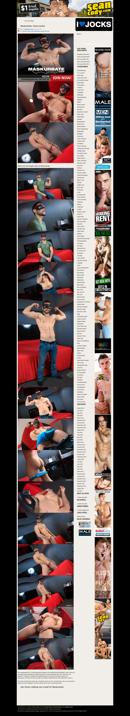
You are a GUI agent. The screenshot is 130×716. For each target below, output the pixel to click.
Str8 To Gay (80, 363)
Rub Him (79, 333)
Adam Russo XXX (82, 78)
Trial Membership (82, 382)
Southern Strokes (82, 345)
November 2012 (81, 452)
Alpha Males (80, 82)
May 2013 (80, 437)
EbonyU (79, 182)
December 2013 (81, 425)
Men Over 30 (80, 292)
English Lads (80, 185)
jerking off (24, 31)
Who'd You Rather (82, 394)
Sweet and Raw (81, 370)
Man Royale (80, 272)
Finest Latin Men (81, 199)
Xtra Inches (80, 399)
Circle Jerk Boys (81, 138)
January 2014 (81, 423)
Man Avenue (80, 270)
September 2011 (81, 486)
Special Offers (81, 348)
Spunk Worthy (81, 355)
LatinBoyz (80, 263)
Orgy (78, 314)
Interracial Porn (81, 248)
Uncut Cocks (80, 389)
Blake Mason (80, 117)
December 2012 (81, 449)
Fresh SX (79, 214)
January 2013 (81, 447)
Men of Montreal (81, 287)
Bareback (79, 99)
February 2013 (81, 444)
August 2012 (80, 459)
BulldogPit (80, 134)
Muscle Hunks (81, 297)
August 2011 (80, 488)
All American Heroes (82, 80)
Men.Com (79, 294)
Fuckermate (80, 216)
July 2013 (79, 432)
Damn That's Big (81, 160)
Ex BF (79, 192)
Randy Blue (80, 324)
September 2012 (81, 457)
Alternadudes (80, 85)
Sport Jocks (80, 350)
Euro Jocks (80, 187)
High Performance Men (83, 238)
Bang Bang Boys (81, 97)
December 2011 (81, 479)
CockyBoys (80, 143)
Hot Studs (80, 246)
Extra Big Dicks (81, 194)
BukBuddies (80, 131)
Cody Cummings (81, 146)
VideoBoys (80, 392)
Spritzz (79, 353)
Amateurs (79, 87)
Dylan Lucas (80, 180)
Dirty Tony (80, 165)
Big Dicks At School (82, 112)
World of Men (80, 397)
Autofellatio (80, 92)
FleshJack (80, 202)
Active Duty (80, 75)
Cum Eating (80, 155)
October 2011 (81, 483)
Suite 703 (79, 367)
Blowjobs (79, 119)
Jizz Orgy (79, 255)
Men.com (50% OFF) (83, 59)
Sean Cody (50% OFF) (83, 61)
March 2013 (80, 442)
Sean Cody (80, 338)
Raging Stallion (81, 321)
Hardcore (79, 233)
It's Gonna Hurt (81, 250)
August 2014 (80, 408)
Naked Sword (80, 304)
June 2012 (80, 464)
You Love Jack (81, 402)
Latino (79, 265)
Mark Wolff (80, 277)
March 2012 (80, 471)
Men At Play (80, 285)
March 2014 (80, 418)
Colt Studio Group (82, 153)
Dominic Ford (80, 170)
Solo (32, 29)
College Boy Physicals (83, 148)
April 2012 (80, 469)
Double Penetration (82, 175)
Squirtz (79, 358)
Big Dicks (79, 109)
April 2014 (80, 415)
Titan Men (80, 380)
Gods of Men (80, 226)
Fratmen (79, 209)
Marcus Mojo (80, 275)
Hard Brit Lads (81, 229)
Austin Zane (80, 90)
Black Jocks (80, 114)
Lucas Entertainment (82, 268)
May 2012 (80, 466)
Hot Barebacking (81, 241)
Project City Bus (81, 319)
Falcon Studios (81, 197)
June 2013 (80, 435)
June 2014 (80, 410)
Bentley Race (80, 107)
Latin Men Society (82, 260)
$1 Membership (81, 70)
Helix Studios (80, 236)
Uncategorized (81, 387)
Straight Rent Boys (82, 365)
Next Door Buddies (82, 307)
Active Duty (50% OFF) (83, 57)
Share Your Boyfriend (83, 341)
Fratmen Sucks (81, 212)
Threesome (80, 375)
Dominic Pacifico (81, 173)
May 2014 (80, 413)
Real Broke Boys (81, 328)
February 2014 (81, 420)
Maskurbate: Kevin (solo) (33, 26)
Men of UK (80, 289)
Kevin (29, 31)
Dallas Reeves (81, 158)
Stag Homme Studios (83, 360)
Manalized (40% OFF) (83, 54)
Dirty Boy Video (81, 163)
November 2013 (81, 427)
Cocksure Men (81, 141)
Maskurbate (27, 29)
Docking (79, 168)
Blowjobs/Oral (81, 121)
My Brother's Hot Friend (83, 302)
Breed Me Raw (81, 126)
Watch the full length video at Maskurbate (34, 166)
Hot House (80, 243)
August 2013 (80, 430)
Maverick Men (81, 282)
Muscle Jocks (80, 299)
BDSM (79, 102)
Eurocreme (80, 190)
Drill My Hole (80, 177)
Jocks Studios (81, 258)
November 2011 (81, 481)
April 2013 (80, 440)
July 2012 (79, 461)
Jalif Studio (80, 253)
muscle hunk (43, 31)
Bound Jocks (80, 124)
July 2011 (79, 491)
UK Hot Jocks (81, 384)
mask (32, 31)
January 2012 (81, 476)
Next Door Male (81, 309)
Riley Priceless (81, 331)
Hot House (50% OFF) (83, 64)
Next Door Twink (81, 311)
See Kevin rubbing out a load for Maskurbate (42, 687)
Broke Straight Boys (82, 129)
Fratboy (79, 204)
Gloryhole (79, 224)
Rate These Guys (82, 326)
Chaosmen (80, 136)
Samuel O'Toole (81, 336)
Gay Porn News (81, 221)
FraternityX (80, 207)
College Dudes (81, 151)
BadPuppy (80, 95)
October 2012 (81, 454)
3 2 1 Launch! (81, 73)
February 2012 (81, 474)
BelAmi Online (81, 104)
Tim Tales (79, 377)
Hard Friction (80, 231)
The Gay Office (81, 372)
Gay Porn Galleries (82, 219)
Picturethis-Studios (82, 316)
